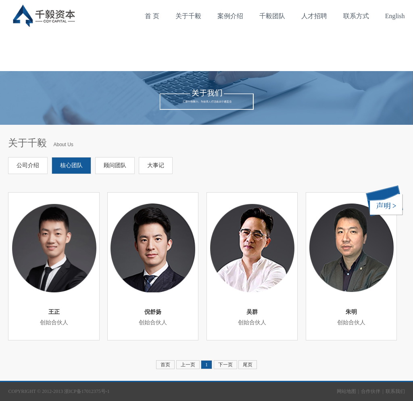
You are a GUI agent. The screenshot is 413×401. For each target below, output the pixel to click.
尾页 (247, 364)
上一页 (188, 364)
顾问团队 (115, 165)
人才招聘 (314, 16)
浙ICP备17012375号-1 (87, 391)
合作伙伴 (370, 391)
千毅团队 (272, 16)
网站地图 (346, 391)
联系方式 (356, 16)
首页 (165, 364)
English (395, 16)
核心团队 (71, 165)
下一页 (225, 364)
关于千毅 (188, 16)
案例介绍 (230, 16)
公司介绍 (28, 165)
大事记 (155, 165)
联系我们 (395, 391)
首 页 (152, 16)
